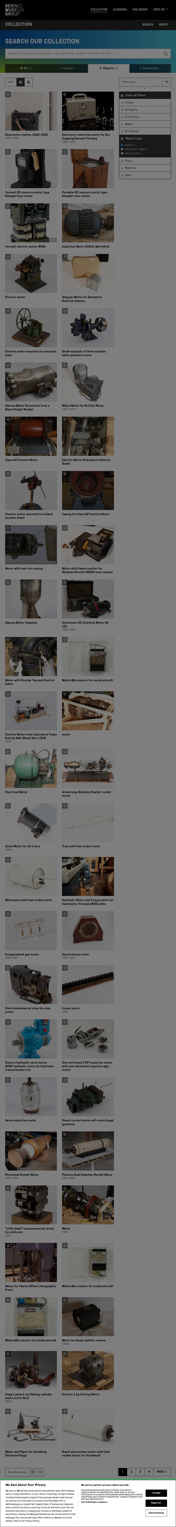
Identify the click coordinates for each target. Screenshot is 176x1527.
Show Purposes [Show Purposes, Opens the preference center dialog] (156, 1513)
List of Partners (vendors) (94, 1502)
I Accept (156, 1493)
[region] (88, 1503)
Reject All (156, 1503)
